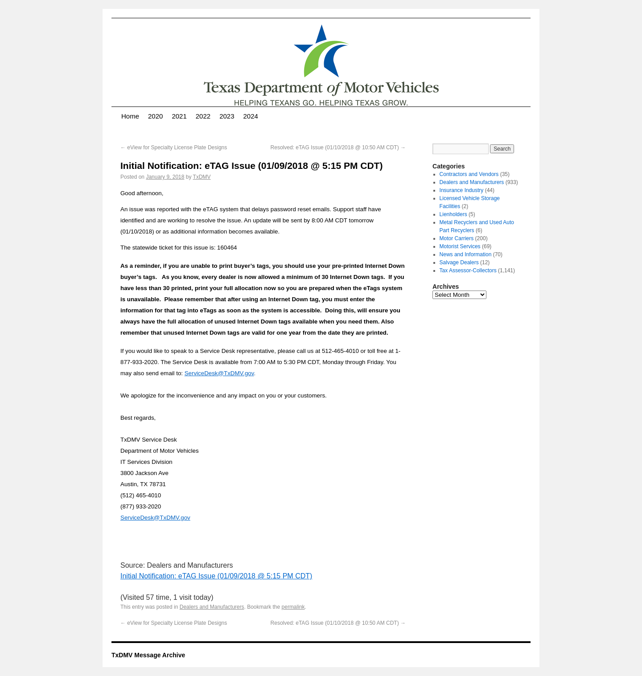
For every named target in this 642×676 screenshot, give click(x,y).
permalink (293, 607)
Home (130, 116)
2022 (203, 116)
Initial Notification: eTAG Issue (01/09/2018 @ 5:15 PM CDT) (216, 576)
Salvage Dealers (459, 262)
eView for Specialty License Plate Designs (173, 147)
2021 (179, 116)
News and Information (466, 254)
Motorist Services (460, 246)
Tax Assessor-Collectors (468, 270)
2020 (155, 116)
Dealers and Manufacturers (212, 607)
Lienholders (453, 214)
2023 (226, 116)
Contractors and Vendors (469, 174)
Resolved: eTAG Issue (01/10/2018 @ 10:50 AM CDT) (338, 147)
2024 (250, 116)
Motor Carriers (457, 238)
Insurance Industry (462, 190)
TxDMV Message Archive (148, 655)
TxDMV (202, 177)
